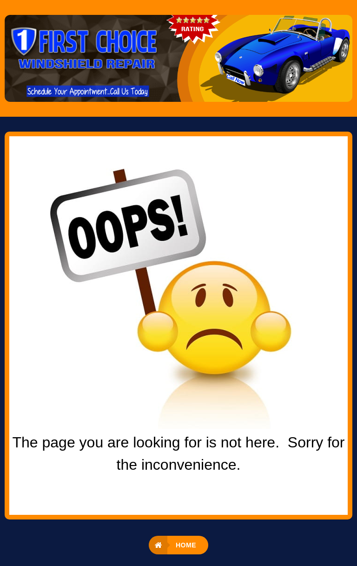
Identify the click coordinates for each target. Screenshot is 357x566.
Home (186, 545)
